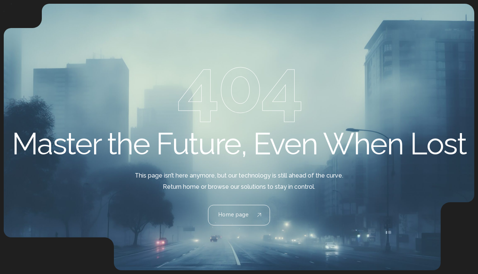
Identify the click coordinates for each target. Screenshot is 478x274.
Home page (239, 215)
